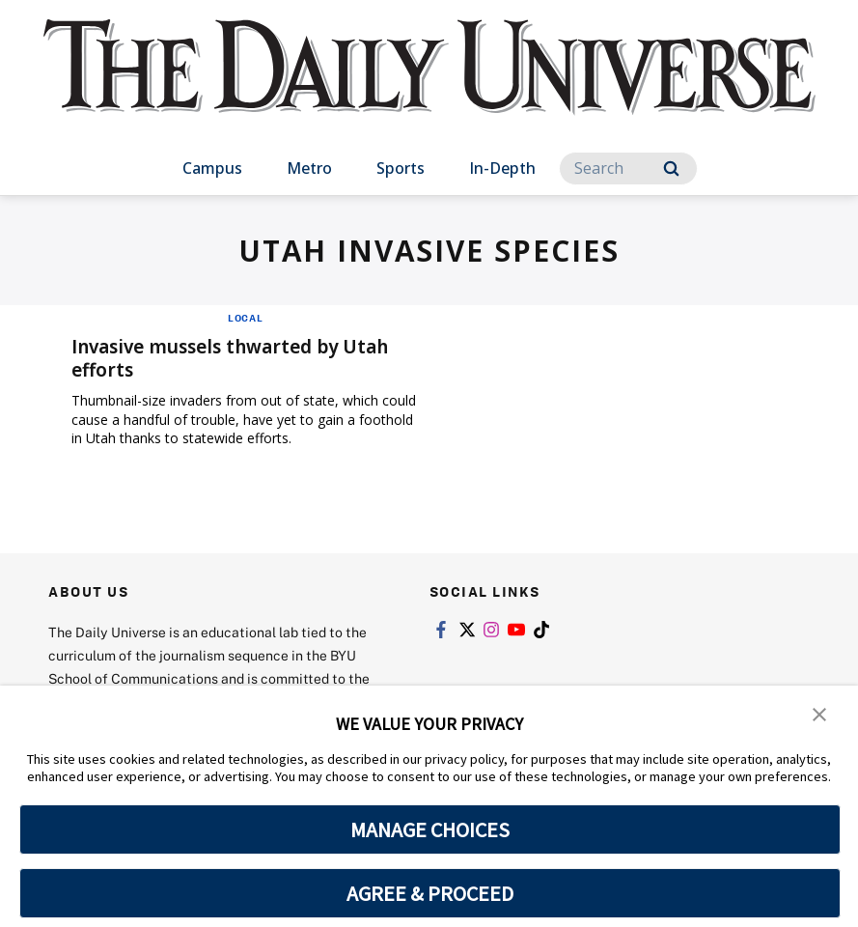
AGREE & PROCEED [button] (429, 893)
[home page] (429, 86)
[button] (819, 713)
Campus (212, 168)
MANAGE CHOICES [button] (430, 829)
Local (245, 317)
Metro (309, 168)
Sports (400, 168)
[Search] (628, 168)
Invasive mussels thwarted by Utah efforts (240, 357)
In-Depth (502, 168)
